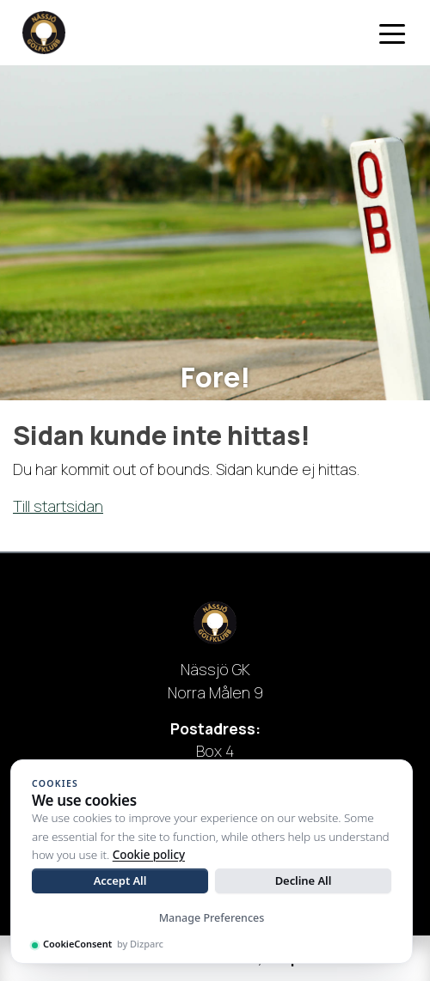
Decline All (303, 880)
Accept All (120, 880)
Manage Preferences (212, 918)
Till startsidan (58, 506)
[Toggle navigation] (392, 33)
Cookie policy (149, 854)
